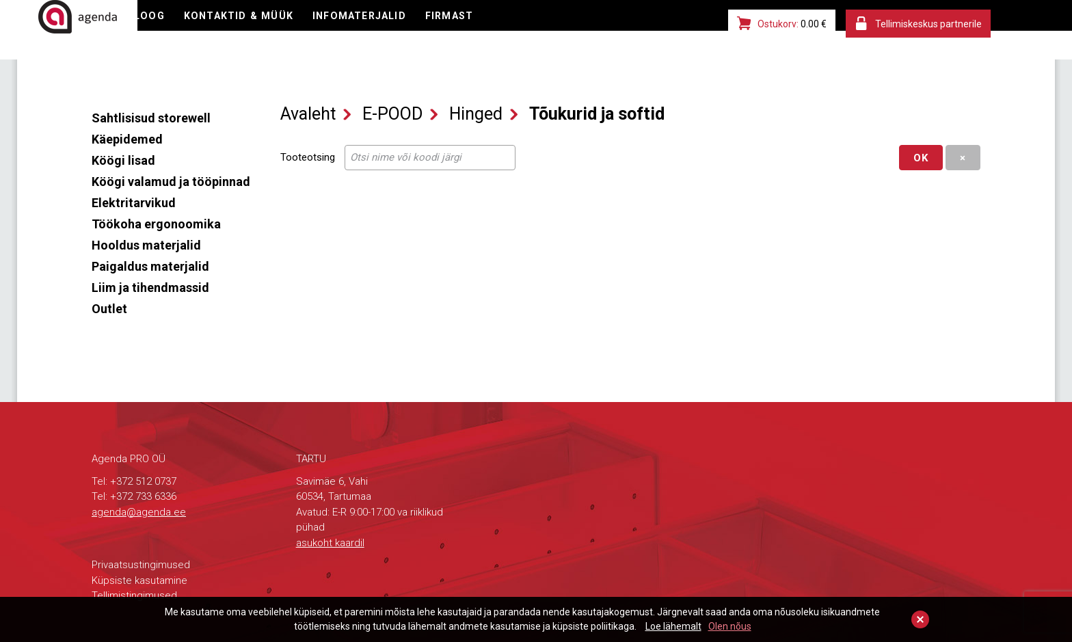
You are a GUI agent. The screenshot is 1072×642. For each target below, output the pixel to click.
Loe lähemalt (673, 626)
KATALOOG (267, 31)
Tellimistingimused (134, 595)
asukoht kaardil (330, 543)
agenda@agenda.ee (139, 512)
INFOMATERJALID (498, 31)
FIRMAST (593, 31)
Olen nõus (729, 626)
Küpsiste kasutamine (139, 580)
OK (920, 158)
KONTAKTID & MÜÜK (373, 31)
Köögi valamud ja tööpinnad (171, 181)
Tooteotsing (307, 157)
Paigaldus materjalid (150, 266)
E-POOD (195, 31)
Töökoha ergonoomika (156, 224)
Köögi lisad (123, 160)
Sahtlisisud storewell (151, 118)
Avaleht (308, 114)
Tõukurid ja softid (597, 114)
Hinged (475, 114)
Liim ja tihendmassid (150, 287)
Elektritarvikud (134, 203)
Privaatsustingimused (141, 565)
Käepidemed (127, 139)
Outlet (109, 309)
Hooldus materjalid (146, 245)
